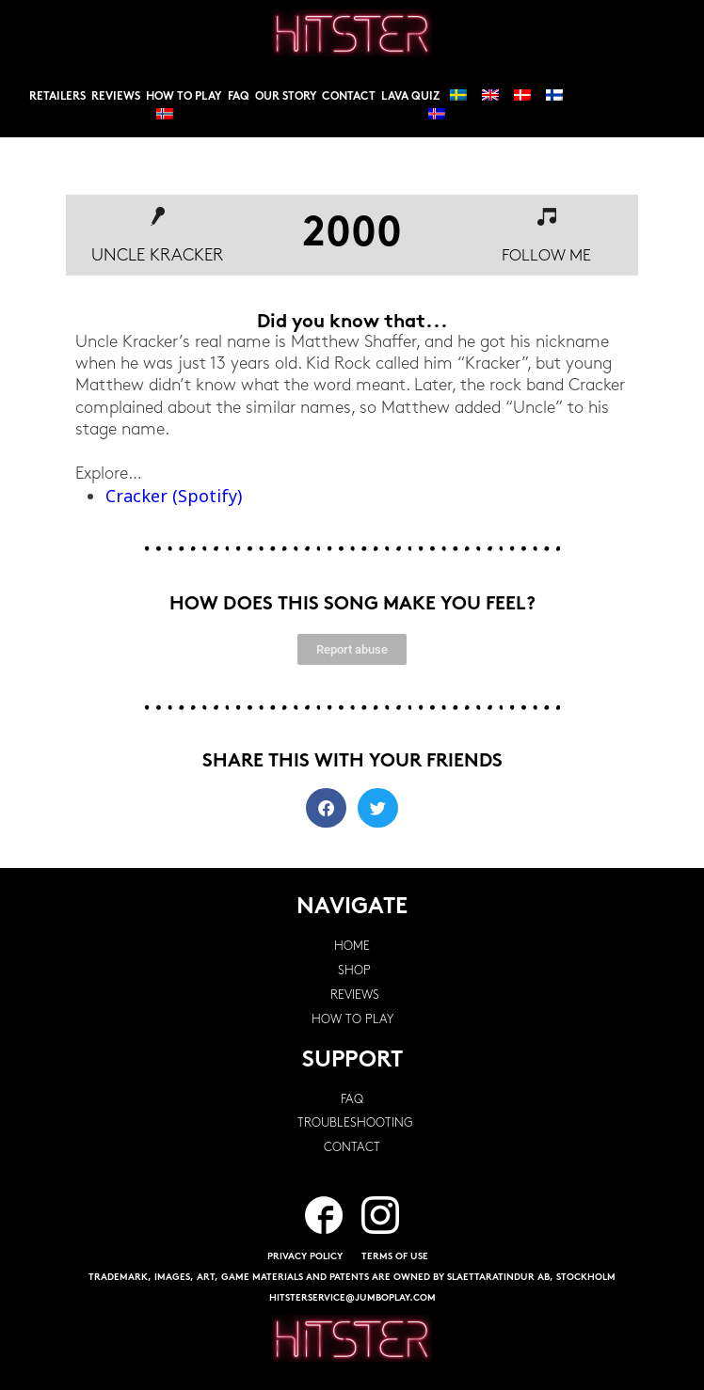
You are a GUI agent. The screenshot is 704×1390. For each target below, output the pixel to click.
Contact (349, 97)
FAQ (238, 97)
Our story (286, 97)
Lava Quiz (410, 97)
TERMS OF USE (394, 1257)
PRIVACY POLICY (305, 1257)
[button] (326, 808)
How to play (184, 97)
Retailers (57, 97)
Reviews (115, 97)
